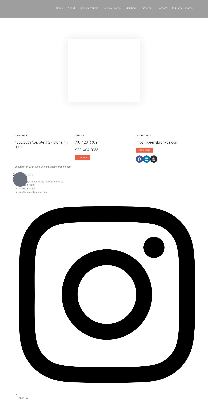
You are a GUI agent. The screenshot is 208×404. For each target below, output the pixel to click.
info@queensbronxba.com (157, 142)
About (71, 8)
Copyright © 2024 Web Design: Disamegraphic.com (42, 166)
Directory (147, 8)
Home (59, 8)
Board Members (89, 8)
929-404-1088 (86, 149)
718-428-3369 (86, 142)
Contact (162, 8)
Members (131, 8)
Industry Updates (182, 8)
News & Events (112, 8)
